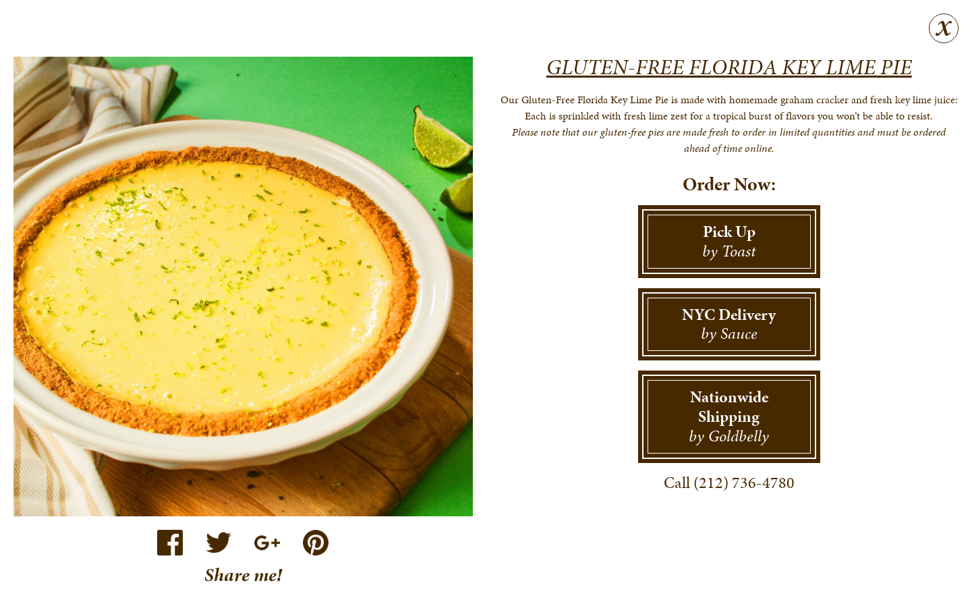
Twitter (218, 542)
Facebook (170, 542)
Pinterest (315, 542)
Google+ (267, 542)
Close (944, 28)
